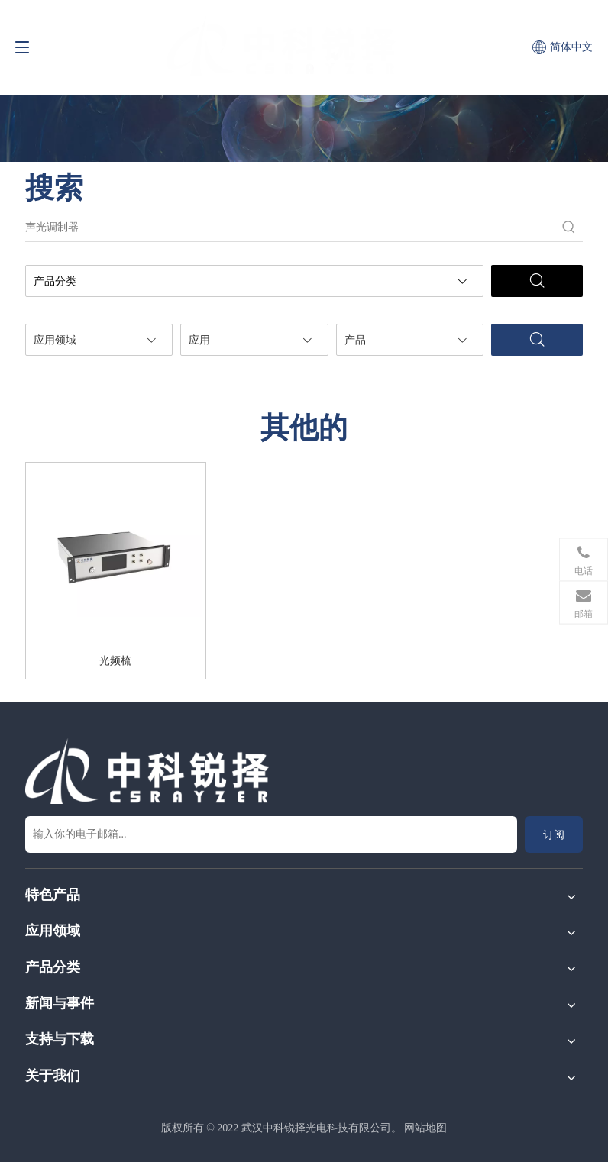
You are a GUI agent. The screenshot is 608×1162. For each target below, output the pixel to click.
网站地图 (425, 1128)
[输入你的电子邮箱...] (271, 834)
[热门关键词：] (569, 227)
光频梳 (115, 661)
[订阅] (554, 834)
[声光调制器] (290, 227)
